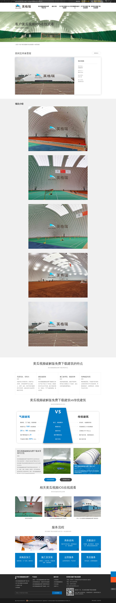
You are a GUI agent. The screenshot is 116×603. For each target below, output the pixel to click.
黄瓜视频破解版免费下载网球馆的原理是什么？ (44, 584)
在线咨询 (56, 579)
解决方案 (54, 6)
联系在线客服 (50, 479)
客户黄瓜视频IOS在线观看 (64, 7)
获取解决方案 (66, 479)
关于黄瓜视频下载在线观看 (85, 7)
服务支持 (56, 577)
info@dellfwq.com (75, 586)
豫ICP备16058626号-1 (20, 600)
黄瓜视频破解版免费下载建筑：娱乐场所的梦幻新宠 (45, 586)
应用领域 (18, 587)
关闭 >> (113, 589)
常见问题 (56, 584)
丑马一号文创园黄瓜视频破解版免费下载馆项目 (87, 518)
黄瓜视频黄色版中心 (75, 7)
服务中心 (56, 586)
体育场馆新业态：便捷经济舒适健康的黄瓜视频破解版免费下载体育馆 (49, 581)
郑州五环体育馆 (28, 518)
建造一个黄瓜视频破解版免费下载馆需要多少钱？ (44, 579)
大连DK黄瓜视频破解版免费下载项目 (57, 518)
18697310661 (73, 583)
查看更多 (96, 53)
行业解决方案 (19, 585)
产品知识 (34, 577)
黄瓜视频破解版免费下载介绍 (43, 7)
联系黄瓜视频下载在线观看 (95, 7)
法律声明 (99, 600)
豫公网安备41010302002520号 (34, 600)
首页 (17, 44)
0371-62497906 (73, 581)
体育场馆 (37, 44)
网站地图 (94, 600)
